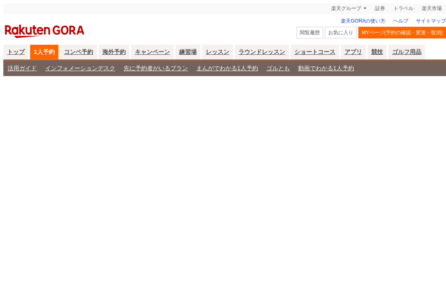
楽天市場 (432, 8)
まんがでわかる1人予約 (227, 68)
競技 (377, 51)
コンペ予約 (78, 51)
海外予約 (114, 51)
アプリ (353, 51)
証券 (380, 8)
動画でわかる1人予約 (326, 68)
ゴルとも (278, 68)
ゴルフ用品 (406, 51)
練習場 (188, 51)
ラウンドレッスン (261, 51)
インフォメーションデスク (80, 68)
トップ (16, 51)
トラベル (403, 8)
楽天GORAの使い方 (363, 21)
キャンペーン (152, 51)
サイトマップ (431, 21)
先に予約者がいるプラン (156, 68)
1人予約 (44, 51)
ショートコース (314, 51)
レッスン (217, 51)
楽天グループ (346, 8)
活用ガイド (22, 68)
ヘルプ (400, 21)
